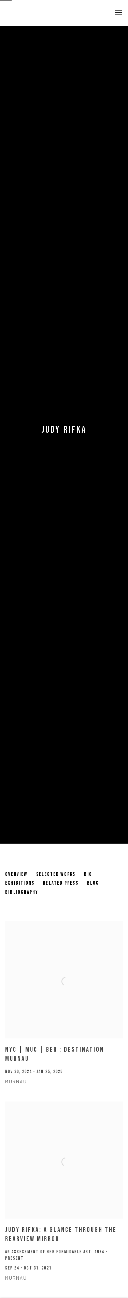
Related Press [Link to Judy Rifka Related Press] (61, 883)
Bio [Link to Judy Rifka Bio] (88, 874)
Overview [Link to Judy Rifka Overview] (16, 874)
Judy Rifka (64, 429)
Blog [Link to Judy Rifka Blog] (93, 883)
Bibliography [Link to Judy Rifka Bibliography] (21, 892)
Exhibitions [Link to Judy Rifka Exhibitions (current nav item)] (19, 883)
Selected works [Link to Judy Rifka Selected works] (56, 874)
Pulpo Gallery (42, 13)
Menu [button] (118, 13)
